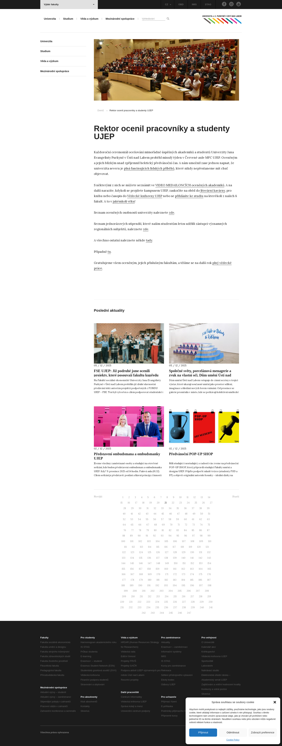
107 (184, 541)
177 (124, 579)
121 (207, 546)
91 (147, 535)
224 (157, 601)
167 (132, 574)
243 (153, 612)
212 (149, 596)
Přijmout (203, 732)
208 (207, 590)
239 (193, 607)
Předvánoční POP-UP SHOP (191, 454)
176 (209, 574)
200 (135, 590)
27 (211, 502)
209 (124, 596)
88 (123, 535)
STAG (208, 4)
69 (163, 524)
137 (158, 557)
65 (132, 524)
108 (192, 541)
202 (152, 590)
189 (131, 585)
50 (201, 513)
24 (188, 502)
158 (149, 568)
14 (209, 497)
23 (180, 502)
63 (208, 519)
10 (180, 497)
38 (200, 508)
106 (175, 541)
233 (139, 607)
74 (201, 524)
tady (149, 240)
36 (185, 508)
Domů (100, 110)
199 (126, 590)
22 (173, 502)
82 (170, 530)
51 (209, 513)
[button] (275, 702)
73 (193, 524)
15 (121, 502)
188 (123, 585)
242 (144, 612)
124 (141, 552)
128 (175, 552)
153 (201, 563)
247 (189, 612)
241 (211, 607)
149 (167, 563)
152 (192, 563)
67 (147, 524)
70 (171, 524)
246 (180, 612)
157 (140, 568)
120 (199, 546)
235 (157, 607)
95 (177, 535)
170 (158, 574)
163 (192, 568)
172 (175, 574)
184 (183, 579)
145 (132, 563)
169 (150, 574)
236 (166, 607)
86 (200, 530)
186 (200, 579)
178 (132, 579)
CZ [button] (168, 4)
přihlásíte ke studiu (189, 196)
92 (154, 535)
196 (192, 585)
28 (124, 508)
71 (179, 524)
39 (208, 508)
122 (124, 552)
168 (141, 574)
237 (175, 607)
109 (201, 541)
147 (149, 563)
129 (183, 552)
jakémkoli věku (124, 201)
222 (139, 601)
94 (170, 535)
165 (209, 568)
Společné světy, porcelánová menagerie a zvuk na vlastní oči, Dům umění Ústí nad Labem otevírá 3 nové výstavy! (200, 375)
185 (192, 579)
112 (133, 546)
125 (149, 552)
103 (149, 541)
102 (140, 541)
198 (209, 585)
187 (209, 579)
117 (174, 546)
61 (193, 519)
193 (166, 585)
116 (166, 546)
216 (183, 596)
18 (143, 502)
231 (122, 607)
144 (123, 563)
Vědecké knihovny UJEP (144, 196)
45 (162, 513)
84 (185, 530)
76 (124, 530)
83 (177, 530)
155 (123, 568)
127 (166, 552)
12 (195, 497)
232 (131, 607)
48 (186, 513)
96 (185, 535)
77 (132, 530)
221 (131, 601)
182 (166, 579)
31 (147, 508)
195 (183, 585)
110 (209, 541)
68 (155, 524)
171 (166, 574)
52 (124, 519)
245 (171, 612)
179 (141, 579)
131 (200, 552)
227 (184, 601)
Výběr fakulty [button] (69, 4)
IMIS (194, 4)
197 (201, 585)
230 (211, 601)
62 (200, 519)
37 (193, 508)
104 (158, 541)
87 (208, 530)
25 (196, 502)
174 (192, 574)
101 (131, 541)
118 (182, 546)
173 (183, 574)
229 (202, 601)
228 (193, 601)
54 (139, 519)
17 (136, 502)
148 (158, 563)
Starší (235, 496)
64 (124, 524)
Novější (98, 496)
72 (186, 524)
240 (202, 607)
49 (193, 513)
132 (209, 552)
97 (193, 535)
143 (209, 557)
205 (180, 590)
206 (189, 590)
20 (158, 502)
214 (166, 596)
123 (132, 552)
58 (170, 519)
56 (154, 519)
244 (162, 612)
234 (148, 607)
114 (149, 546)
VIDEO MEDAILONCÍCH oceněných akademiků (189, 185)
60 (185, 519)
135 (140, 557)
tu (109, 252)
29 (132, 508)
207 (198, 590)
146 (141, 563)
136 (149, 557)
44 (154, 513)
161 (174, 568)
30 (140, 508)
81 (163, 530)
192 (157, 585)
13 (202, 497)
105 (166, 541)
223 (148, 601)
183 (174, 579)
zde (171, 213)
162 (183, 568)
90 (139, 535)
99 (209, 535)
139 (175, 557)
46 (170, 513)
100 (123, 541)
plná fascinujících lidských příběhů (149, 168)
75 (209, 524)
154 (209, 563)
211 (141, 596)
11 (187, 497)
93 (162, 535)
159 (157, 568)
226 (175, 601)
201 (143, 590)
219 (209, 596)
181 (158, 579)
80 (155, 530)
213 (158, 596)
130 (192, 552)
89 (131, 535)
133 (123, 557)
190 (140, 585)
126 (158, 552)
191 (149, 585)
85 (193, 530)
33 (162, 508)
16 (129, 502)
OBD (181, 4)
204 (171, 590)
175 (200, 574)
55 (147, 519)
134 (132, 557)
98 (201, 535)
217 (192, 596)
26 (203, 502)
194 (175, 585)
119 (190, 546)
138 (166, 557)
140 (183, 557)
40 (124, 513)
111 (125, 546)
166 (124, 574)
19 (150, 502)
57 (162, 519)
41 (132, 513)
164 (201, 568)
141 (192, 557)
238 (184, 607)
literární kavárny (212, 191)
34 (170, 508)
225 (166, 601)
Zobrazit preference (262, 732)
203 (161, 590)
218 (200, 596)
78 (140, 530)
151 (184, 563)
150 (176, 563)
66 (139, 524)
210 (133, 596)
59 (177, 519)
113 (141, 546)
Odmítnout (233, 732)
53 (132, 519)
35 (177, 508)
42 (139, 513)
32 (155, 508)
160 (166, 568)
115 (157, 546)
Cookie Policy (233, 740)
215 (175, 596)
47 (178, 513)
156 (132, 568)
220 (122, 601)
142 (200, 557)
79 (147, 530)
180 (149, 579)
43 (147, 513)
